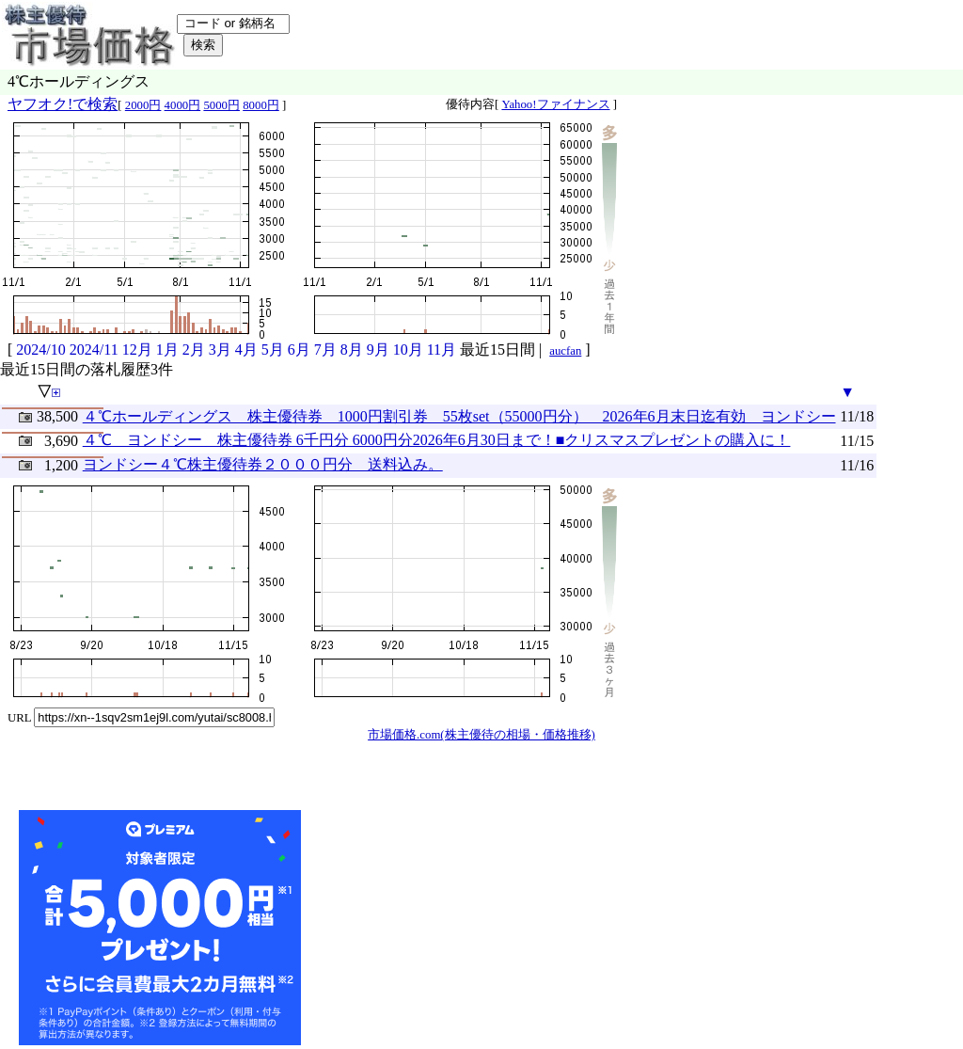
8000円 (261, 105)
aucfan (565, 351)
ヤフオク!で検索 (63, 104)
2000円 (143, 105)
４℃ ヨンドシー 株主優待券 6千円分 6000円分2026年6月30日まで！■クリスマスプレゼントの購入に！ (437, 440)
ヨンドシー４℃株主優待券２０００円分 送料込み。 (263, 464)
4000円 (183, 105)
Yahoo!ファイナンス (555, 104)
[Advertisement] (446, 927)
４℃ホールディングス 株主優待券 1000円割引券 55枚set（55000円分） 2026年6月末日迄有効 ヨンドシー (459, 416)
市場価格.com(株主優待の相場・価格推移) (481, 734)
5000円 (221, 105)
